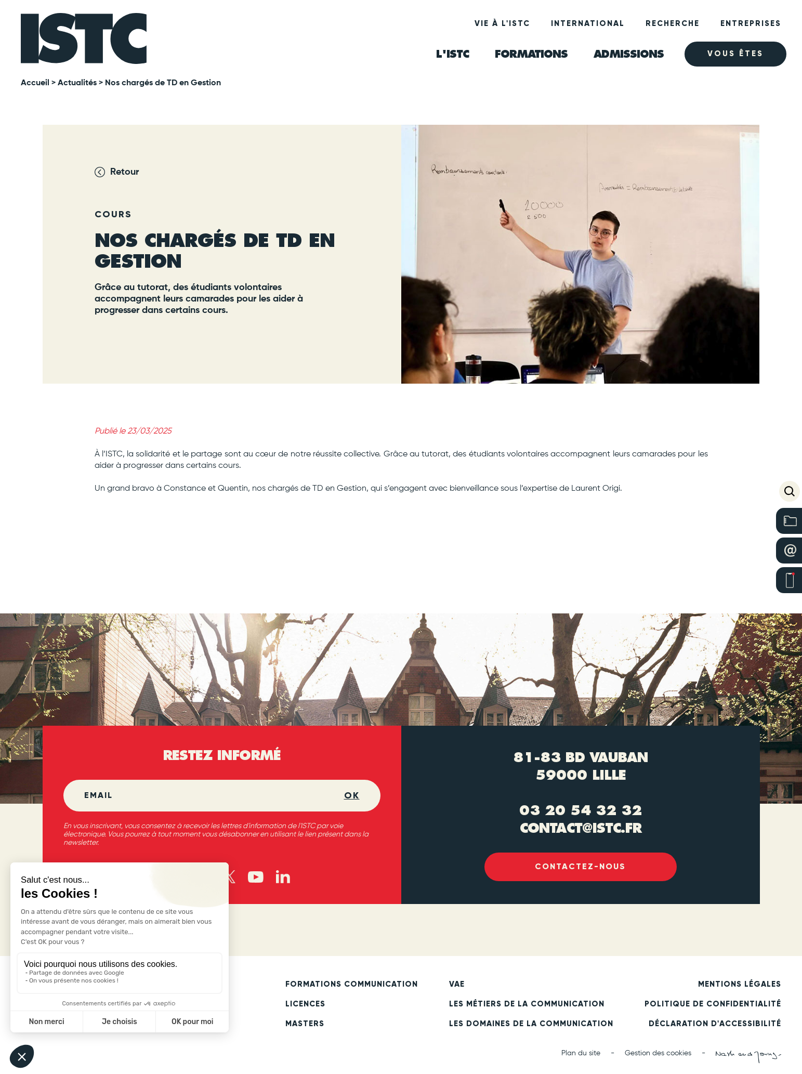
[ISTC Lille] (84, 40)
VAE (457, 984)
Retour (124, 172)
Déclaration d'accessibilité (715, 1024)
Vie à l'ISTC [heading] (502, 23)
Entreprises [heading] (750, 23)
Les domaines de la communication (531, 1024)
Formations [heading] (531, 53)
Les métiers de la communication (526, 1004)
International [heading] (588, 23)
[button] (789, 491)
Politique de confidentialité (713, 1004)
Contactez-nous (580, 867)
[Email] (214, 796)
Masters (304, 1024)
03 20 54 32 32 (580, 810)
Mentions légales (739, 984)
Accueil (35, 83)
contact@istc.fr (580, 828)
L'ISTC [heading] (452, 53)
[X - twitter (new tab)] (228, 877)
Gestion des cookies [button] (658, 1053)
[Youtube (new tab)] (256, 877)
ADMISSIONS (629, 53)
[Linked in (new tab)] (283, 877)
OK (352, 796)
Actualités (77, 83)
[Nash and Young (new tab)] (748, 1057)
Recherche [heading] (673, 23)
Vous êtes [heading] (735, 54)
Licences (305, 1004)
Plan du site (580, 1053)
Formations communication (351, 984)
